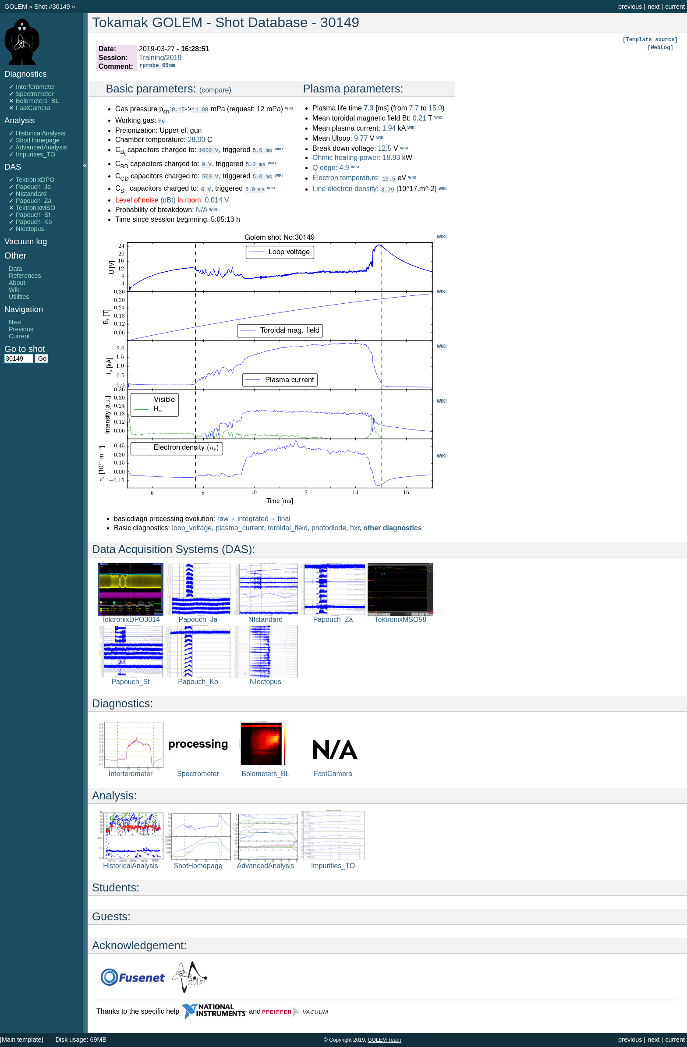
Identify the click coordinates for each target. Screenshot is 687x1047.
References (25, 275)
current (675, 6)
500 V (210, 176)
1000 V (208, 149)
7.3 (368, 108)
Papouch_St (33, 214)
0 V (206, 163)
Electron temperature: (346, 178)
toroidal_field (288, 527)
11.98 (200, 109)
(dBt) (168, 199)
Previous (21, 329)
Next (15, 322)
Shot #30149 (52, 6)
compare (215, 90)
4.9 (344, 167)
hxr (354, 527)
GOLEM (16, 6)
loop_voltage (192, 527)
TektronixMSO (35, 207)
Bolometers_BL (37, 100)
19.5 (388, 178)
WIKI (441, 236)
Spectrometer (34, 93)
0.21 (419, 118)
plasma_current (240, 527)
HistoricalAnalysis (40, 133)
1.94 (389, 128)
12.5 (384, 149)
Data (15, 268)
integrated (253, 518)
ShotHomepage (38, 140)
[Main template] (21, 1039)
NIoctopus (30, 228)
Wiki (15, 289)
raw (223, 518)
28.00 (196, 139)
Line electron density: (345, 188)
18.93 (391, 157)
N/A (201, 209)
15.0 (435, 108)
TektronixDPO (35, 179)
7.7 (414, 108)
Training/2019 (160, 57)
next (653, 6)
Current (19, 336)
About (17, 282)
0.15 (178, 109)
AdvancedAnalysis (41, 147)
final (284, 518)
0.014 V (217, 199)
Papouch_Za (34, 200)
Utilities (19, 296)
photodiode (329, 527)
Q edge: (324, 167)
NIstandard (31, 193)
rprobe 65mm (157, 66)
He (162, 120)
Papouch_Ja (33, 186)
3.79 (387, 189)
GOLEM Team (384, 1040)
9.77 (361, 138)
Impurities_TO (35, 154)
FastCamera (33, 107)
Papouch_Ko (34, 221)
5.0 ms (262, 149)
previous (630, 6)
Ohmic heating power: (347, 157)
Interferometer (35, 86)
